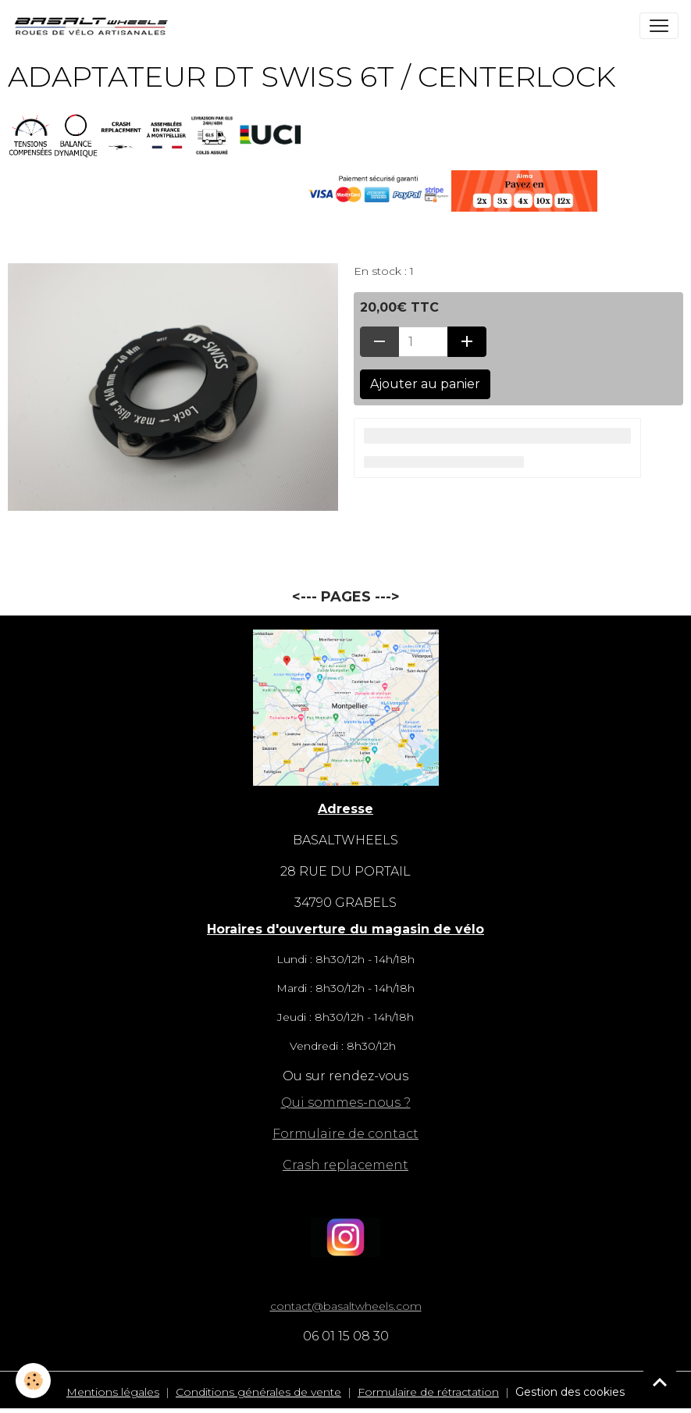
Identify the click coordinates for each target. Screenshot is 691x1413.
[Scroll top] (659, 1381)
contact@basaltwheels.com (346, 1306)
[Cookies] (33, 1380)
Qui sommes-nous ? (346, 1102)
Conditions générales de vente (258, 1392)
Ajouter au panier (425, 383)
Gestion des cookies (570, 1392)
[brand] (94, 25)
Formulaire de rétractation (428, 1392)
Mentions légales (112, 1392)
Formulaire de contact (345, 1133)
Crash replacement (345, 1165)
